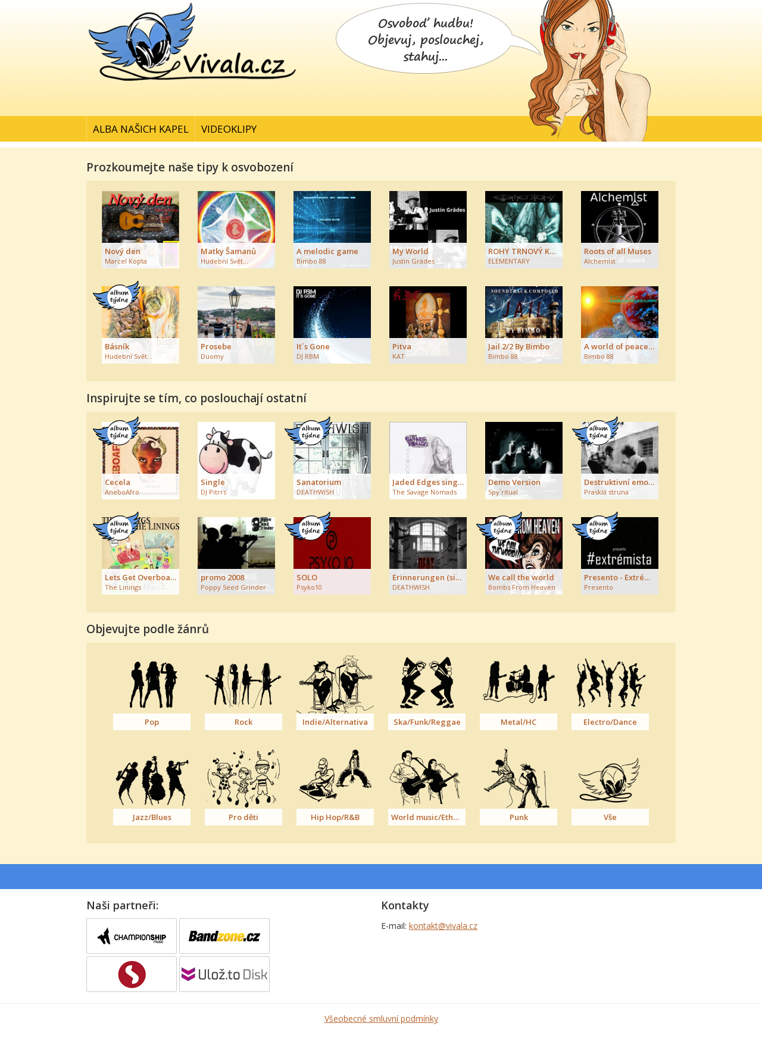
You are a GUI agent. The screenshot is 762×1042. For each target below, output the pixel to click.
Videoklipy (229, 129)
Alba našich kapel (141, 129)
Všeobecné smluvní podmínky (381, 1018)
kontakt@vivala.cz (443, 925)
